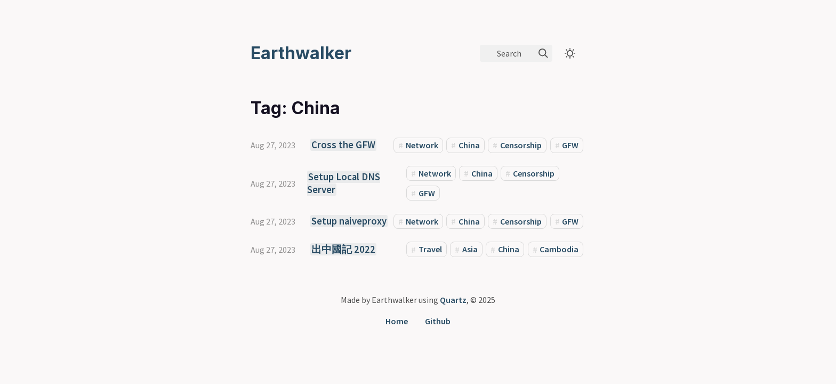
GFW (570, 145)
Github (438, 321)
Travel (430, 249)
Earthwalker (301, 53)
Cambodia (559, 249)
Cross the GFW (343, 145)
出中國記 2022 (343, 249)
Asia (470, 249)
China (469, 145)
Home (396, 321)
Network (422, 145)
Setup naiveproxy (349, 221)
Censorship (521, 145)
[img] (543, 53)
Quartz (453, 299)
